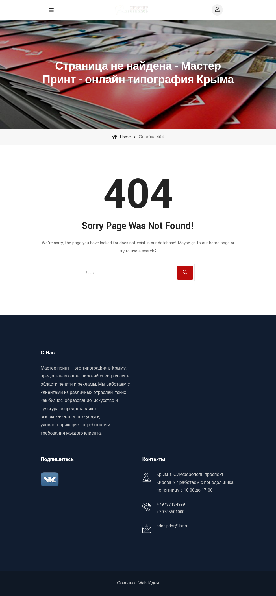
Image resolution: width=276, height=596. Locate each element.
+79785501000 (170, 512)
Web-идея (148, 583)
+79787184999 (171, 504)
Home (121, 137)
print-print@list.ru (172, 526)
